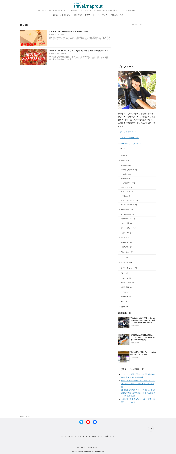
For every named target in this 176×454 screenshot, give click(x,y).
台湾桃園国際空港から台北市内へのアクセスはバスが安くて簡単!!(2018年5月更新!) (138, 384)
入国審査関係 (126, 214)
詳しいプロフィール (128, 132)
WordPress (101, 451)
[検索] (121, 15)
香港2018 (125, 196)
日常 (122, 273)
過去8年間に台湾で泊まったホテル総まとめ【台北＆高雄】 (143, 353)
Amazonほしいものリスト (131, 143)
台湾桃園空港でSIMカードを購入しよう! (138, 390)
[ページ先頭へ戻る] (150, 428)
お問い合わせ (109, 436)
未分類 (123, 307)
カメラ (123, 257)
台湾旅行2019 (126, 165)
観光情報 (125, 296)
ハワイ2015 (126, 191)
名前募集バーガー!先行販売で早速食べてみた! (68, 32)
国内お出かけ (126, 282)
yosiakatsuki (87, 451)
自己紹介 (124, 155)
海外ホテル (125, 233)
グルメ (123, 238)
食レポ (28, 416)
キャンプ (124, 301)
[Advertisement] (137, 41)
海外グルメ (125, 242)
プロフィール (90, 15)
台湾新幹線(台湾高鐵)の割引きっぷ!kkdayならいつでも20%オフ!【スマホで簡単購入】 (142, 337)
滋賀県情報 (125, 287)
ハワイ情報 (125, 223)
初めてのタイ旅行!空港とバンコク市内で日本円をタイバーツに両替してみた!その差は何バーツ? (143, 320)
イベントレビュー (127, 268)
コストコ (125, 278)
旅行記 (55, 15)
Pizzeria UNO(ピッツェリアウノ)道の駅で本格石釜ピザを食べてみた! (79, 51)
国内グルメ (125, 247)
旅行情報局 (78, 15)
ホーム (63, 436)
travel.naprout (93, 448)
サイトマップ (102, 15)
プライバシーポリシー (129, 138)
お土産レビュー (126, 262)
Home (22, 416)
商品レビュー (125, 252)
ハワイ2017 (126, 187)
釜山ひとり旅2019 (128, 170)
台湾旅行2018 (126, 174)
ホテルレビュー (66, 15)
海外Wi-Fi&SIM (127, 218)
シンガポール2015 (128, 200)
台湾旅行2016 (126, 183)
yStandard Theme (77, 451)
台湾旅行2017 (126, 178)
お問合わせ (114, 15)
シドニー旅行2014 (128, 204)
